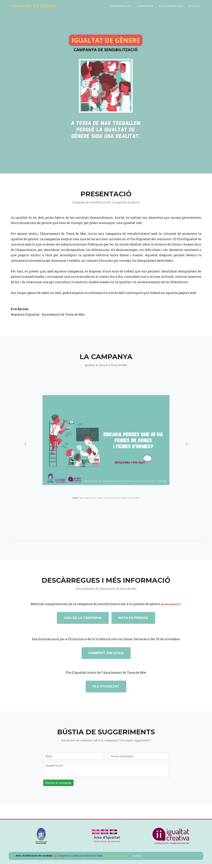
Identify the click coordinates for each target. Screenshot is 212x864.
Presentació (120, 8)
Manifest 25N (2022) (106, 653)
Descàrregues (171, 8)
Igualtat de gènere (38, 7)
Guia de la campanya (83, 618)
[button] (25, 444)
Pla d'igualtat (106, 686)
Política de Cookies (115, 855)
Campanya (145, 8)
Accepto (137, 855)
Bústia (194, 8)
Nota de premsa (133, 618)
